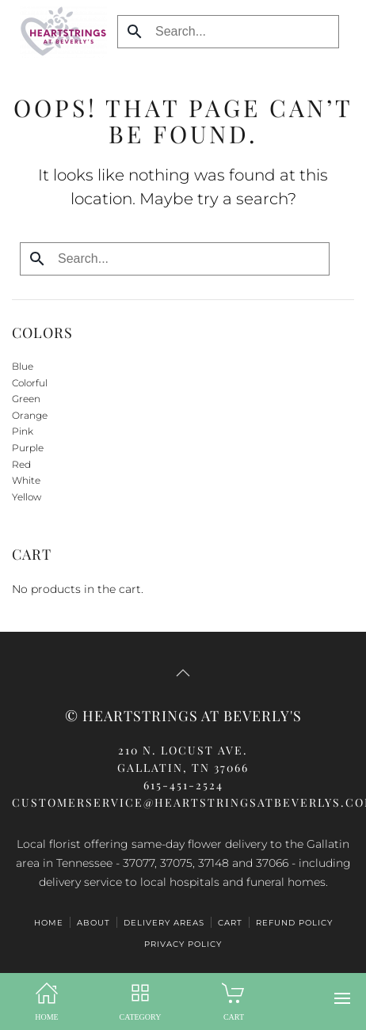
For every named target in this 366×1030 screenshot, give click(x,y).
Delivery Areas (164, 923)
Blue (22, 366)
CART (230, 923)
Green (26, 399)
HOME (48, 923)
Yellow (26, 497)
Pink (22, 431)
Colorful (30, 383)
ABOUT (93, 923)
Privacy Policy (183, 944)
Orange (30, 415)
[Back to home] (59, 31)
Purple (28, 448)
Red (21, 464)
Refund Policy (294, 923)
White (26, 480)
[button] (342, 998)
